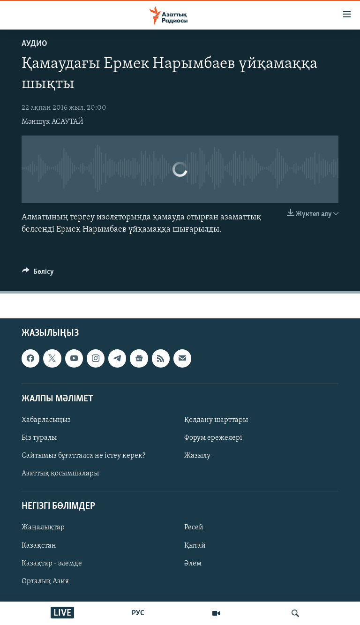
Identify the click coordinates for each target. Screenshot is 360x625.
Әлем (193, 563)
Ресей (193, 527)
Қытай (195, 545)
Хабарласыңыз (46, 420)
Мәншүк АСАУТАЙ (52, 122)
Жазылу (197, 455)
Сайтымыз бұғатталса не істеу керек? (83, 455)
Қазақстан (39, 545)
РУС (138, 613)
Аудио (34, 43)
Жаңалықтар (43, 527)
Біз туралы (39, 438)
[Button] (38, 274)
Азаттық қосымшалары (60, 473)
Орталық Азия (45, 581)
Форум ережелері (213, 438)
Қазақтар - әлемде (52, 563)
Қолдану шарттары (216, 420)
